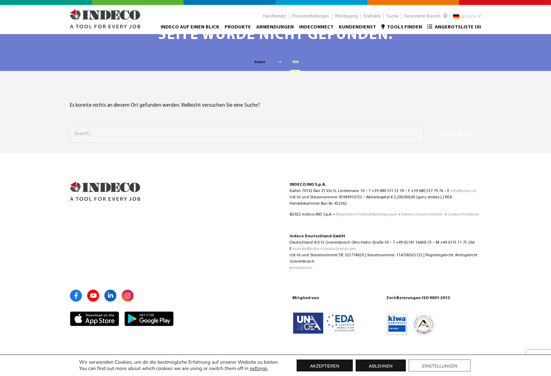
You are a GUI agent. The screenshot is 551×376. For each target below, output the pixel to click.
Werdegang (346, 19)
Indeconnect (316, 30)
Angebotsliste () (454, 30)
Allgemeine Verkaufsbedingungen (366, 214)
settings (258, 368)
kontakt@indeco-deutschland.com (324, 249)
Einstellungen (439, 366)
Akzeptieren (324, 366)
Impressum (302, 268)
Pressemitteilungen (310, 19)
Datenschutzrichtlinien (422, 214)
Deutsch (467, 19)
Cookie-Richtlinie (463, 214)
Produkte (238, 30)
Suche (392, 19)
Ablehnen (381, 366)
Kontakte (372, 19)
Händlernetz (274, 19)
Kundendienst (357, 30)
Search (457, 134)
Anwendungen (275, 30)
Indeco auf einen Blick (190, 30)
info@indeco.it (463, 191)
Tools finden (401, 30)
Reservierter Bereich (426, 19)
